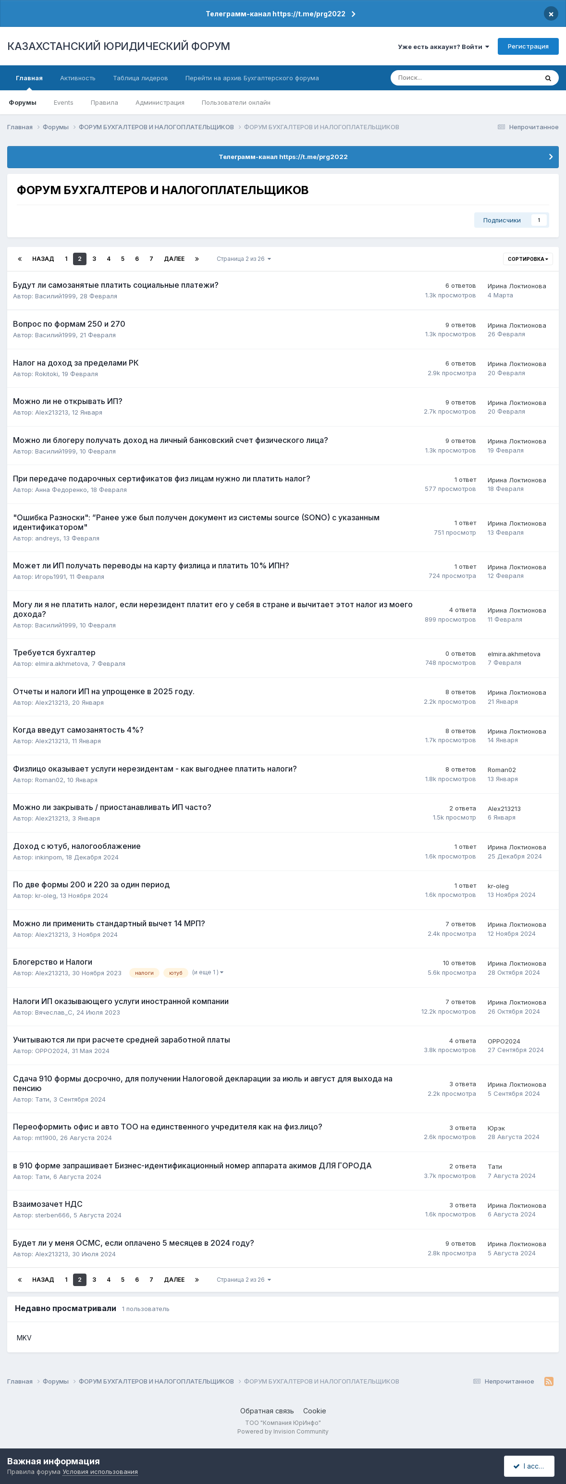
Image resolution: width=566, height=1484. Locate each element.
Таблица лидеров (140, 78)
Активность (78, 78)
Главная (29, 82)
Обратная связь (267, 1411)
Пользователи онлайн (236, 102)
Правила (104, 102)
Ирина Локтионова (517, 286)
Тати (42, 1099)
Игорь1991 (50, 576)
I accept (531, 1466)
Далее (174, 258)
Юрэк (496, 1128)
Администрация (160, 102)
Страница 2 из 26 (244, 258)
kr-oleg (45, 895)
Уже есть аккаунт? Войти (443, 46)
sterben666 (52, 1215)
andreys (47, 538)
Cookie (314, 1411)
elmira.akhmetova (61, 663)
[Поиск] (433, 78)
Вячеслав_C (54, 1012)
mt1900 (45, 1137)
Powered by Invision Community (283, 1431)
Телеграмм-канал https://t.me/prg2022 (275, 14)
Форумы (23, 102)
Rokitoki (46, 374)
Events (64, 102)
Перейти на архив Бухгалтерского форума (252, 78)
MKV (24, 1338)
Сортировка (528, 259)
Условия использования (100, 1471)
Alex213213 (51, 412)
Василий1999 (55, 296)
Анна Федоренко (61, 489)
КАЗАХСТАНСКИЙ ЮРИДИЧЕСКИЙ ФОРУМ (118, 46)
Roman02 (49, 780)
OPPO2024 (51, 1051)
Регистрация (528, 46)
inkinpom (48, 857)
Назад (43, 258)
